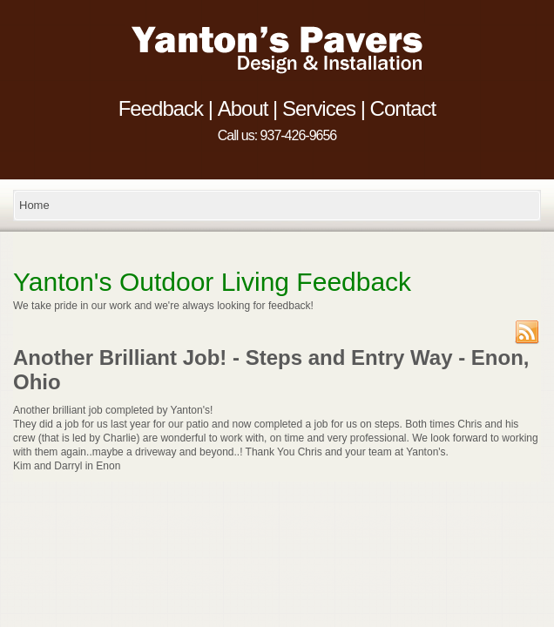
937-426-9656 (298, 136)
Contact (403, 111)
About (243, 111)
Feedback (160, 111)
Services (318, 111)
